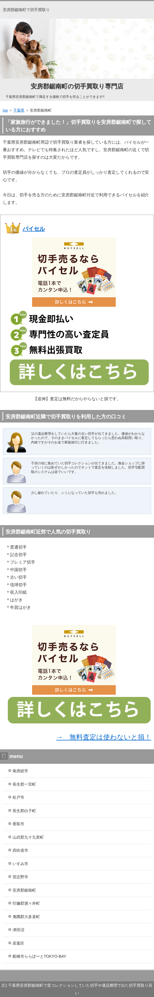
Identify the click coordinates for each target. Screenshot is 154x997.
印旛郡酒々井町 (26, 903)
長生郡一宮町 (24, 784)
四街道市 (20, 850)
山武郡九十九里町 (28, 837)
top (5, 110)
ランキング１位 (77, 975)
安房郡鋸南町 (24, 890)
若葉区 (18, 943)
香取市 (18, 824)
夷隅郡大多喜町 (26, 916)
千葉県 (18, 110)
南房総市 (20, 771)
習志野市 (20, 877)
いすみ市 (20, 863)
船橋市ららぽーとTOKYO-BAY (39, 956)
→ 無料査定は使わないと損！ (103, 737)
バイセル (34, 229)
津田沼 (18, 930)
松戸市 (18, 797)
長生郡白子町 (24, 810)
